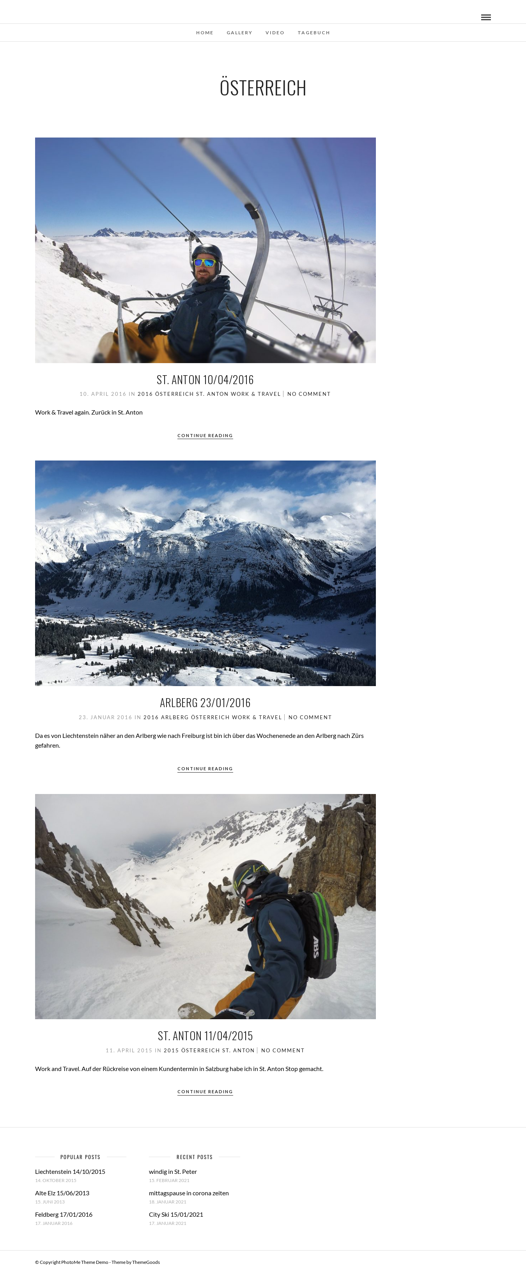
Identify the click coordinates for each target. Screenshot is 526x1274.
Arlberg (175, 717)
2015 (171, 1050)
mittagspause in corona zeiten (189, 1192)
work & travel (256, 394)
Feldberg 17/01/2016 (63, 1214)
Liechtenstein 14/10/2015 (70, 1171)
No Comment (309, 394)
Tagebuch (314, 32)
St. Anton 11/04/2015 (205, 1035)
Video (275, 32)
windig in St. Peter (173, 1171)
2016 (145, 394)
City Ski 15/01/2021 (176, 1214)
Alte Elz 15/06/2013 (62, 1192)
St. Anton (212, 394)
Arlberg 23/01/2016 (205, 702)
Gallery (240, 32)
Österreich (174, 394)
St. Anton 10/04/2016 (205, 379)
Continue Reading (205, 435)
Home (205, 32)
